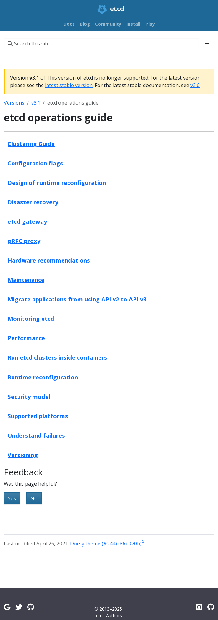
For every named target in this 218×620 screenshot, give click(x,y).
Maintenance (26, 280)
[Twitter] (18, 607)
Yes (12, 498)
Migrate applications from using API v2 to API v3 (77, 299)
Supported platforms (38, 416)
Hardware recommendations (49, 260)
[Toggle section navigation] (206, 43)
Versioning (23, 455)
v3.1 (35, 102)
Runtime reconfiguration (43, 377)
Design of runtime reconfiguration (57, 182)
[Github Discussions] (30, 607)
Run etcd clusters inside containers (57, 357)
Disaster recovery (33, 202)
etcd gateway (27, 221)
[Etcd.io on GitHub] (210, 607)
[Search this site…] (101, 43)
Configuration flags (35, 163)
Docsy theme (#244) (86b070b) (106, 543)
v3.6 (195, 85)
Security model (29, 396)
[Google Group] (7, 607)
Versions (14, 102)
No (34, 498)
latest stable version (69, 85)
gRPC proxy (24, 241)
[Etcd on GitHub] (199, 607)
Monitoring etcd (31, 318)
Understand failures (36, 435)
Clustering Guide (31, 144)
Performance (26, 338)
